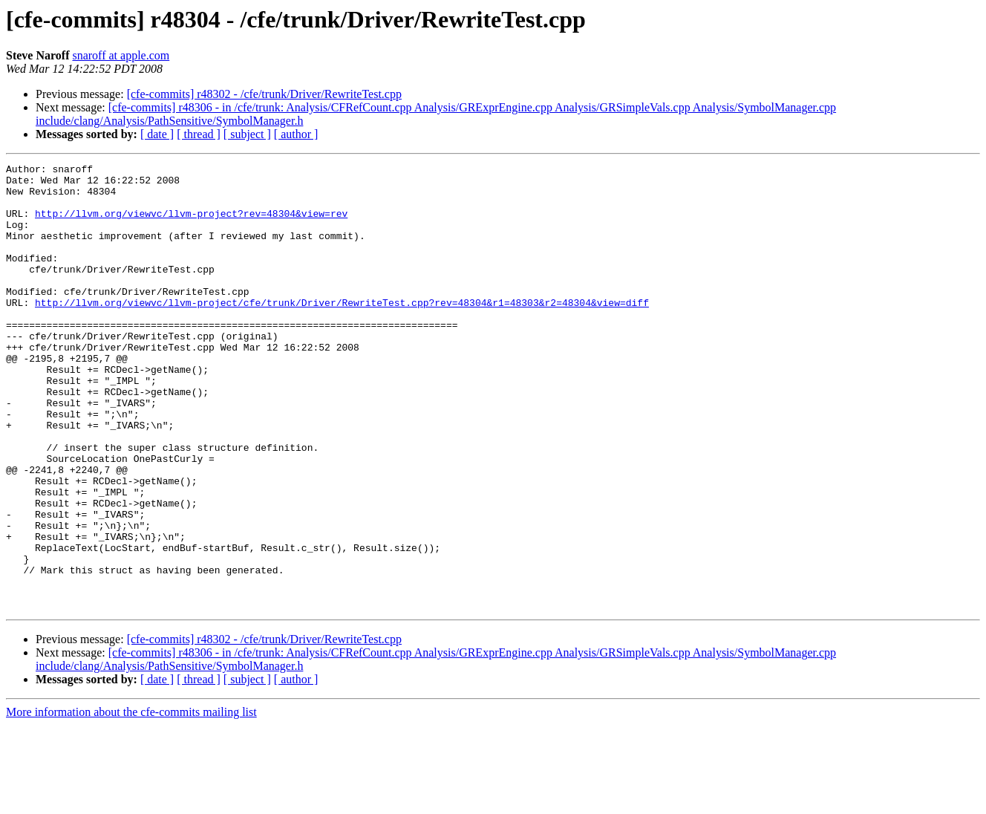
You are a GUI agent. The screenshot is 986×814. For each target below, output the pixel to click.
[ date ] (157, 134)
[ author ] (296, 134)
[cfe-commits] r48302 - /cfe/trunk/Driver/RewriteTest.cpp (264, 94)
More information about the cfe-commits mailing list (131, 801)
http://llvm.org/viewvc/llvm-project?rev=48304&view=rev (191, 224)
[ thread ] (199, 134)
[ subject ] (247, 134)
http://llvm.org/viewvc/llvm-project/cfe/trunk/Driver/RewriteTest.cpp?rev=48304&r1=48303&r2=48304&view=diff (342, 331)
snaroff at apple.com (120, 55)
